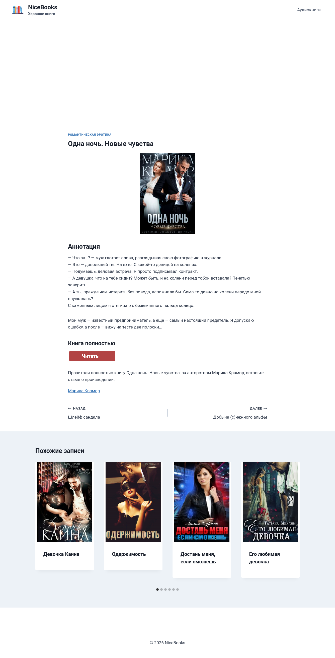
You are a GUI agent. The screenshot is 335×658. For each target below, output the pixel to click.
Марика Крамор (84, 390)
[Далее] (290, 523)
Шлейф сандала (115, 412)
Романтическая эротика (90, 135)
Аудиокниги (309, 9)
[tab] (157, 589)
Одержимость (129, 554)
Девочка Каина (61, 554)
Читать (90, 356)
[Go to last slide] (44, 523)
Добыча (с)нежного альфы (219, 412)
